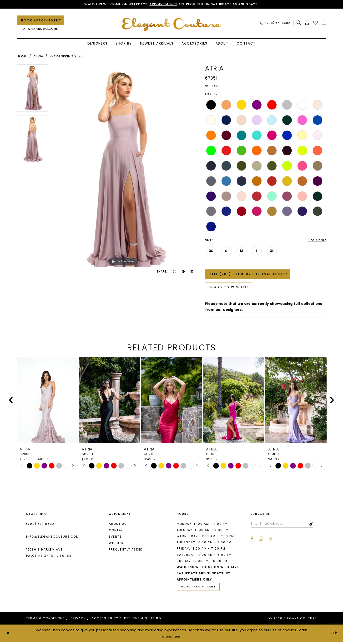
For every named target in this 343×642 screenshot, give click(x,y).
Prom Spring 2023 (66, 56)
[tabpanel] (33, 89)
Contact (117, 530)
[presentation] (47, 400)
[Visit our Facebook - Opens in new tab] (252, 539)
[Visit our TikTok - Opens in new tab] (270, 539)
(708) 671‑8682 (40, 524)
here (176, 636)
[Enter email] (282, 524)
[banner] (171, 24)
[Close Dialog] (7, 633)
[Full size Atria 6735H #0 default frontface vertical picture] (122, 165)
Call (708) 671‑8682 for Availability (248, 274)
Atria (38, 56)
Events (115, 537)
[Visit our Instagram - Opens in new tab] (261, 538)
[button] (307, 22)
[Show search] (299, 22)
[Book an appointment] (40, 20)
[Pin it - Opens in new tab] (183, 271)
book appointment (198, 586)
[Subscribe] (311, 524)
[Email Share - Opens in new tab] (192, 271)
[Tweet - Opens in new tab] (174, 271)
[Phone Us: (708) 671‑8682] (274, 22)
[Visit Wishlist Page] (315, 22)
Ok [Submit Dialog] (334, 633)
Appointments (163, 4)
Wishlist (117, 543)
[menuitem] (276, 22)
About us (118, 524)
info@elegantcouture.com (52, 537)
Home (22, 56)
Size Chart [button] (317, 240)
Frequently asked (126, 549)
